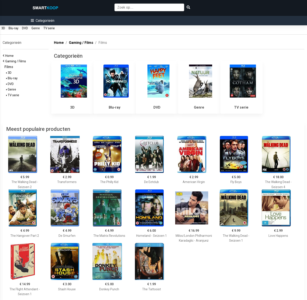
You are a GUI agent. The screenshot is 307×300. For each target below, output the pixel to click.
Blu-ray (13, 28)
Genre (35, 28)
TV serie (49, 28)
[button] (42, 21)
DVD (25, 28)
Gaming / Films (16, 61)
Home (10, 55)
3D (3, 28)
